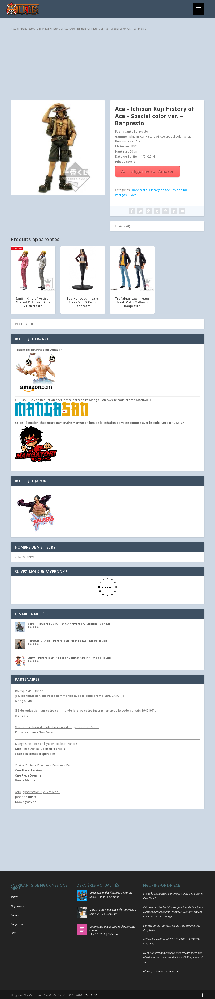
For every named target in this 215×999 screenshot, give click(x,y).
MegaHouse (18, 905)
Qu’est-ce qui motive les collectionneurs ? (112, 908)
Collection (113, 896)
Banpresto (27, 27)
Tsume (14, 896)
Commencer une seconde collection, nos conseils (112, 927)
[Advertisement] (107, 66)
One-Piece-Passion (28, 769)
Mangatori (23, 715)
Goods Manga (25, 779)
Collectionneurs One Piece (34, 731)
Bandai (15, 914)
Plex (13, 932)
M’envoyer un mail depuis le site (161, 970)
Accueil (15, 27)
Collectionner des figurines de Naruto (110, 891)
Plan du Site (91, 994)
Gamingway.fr (25, 801)
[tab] (157, 225)
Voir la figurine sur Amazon (147, 170)
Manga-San (23, 700)
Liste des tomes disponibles (35, 753)
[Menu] (198, 9)
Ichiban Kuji (42, 27)
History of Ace (59, 27)
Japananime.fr (25, 796)
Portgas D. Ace (125, 194)
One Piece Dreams (28, 774)
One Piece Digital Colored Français (40, 748)
